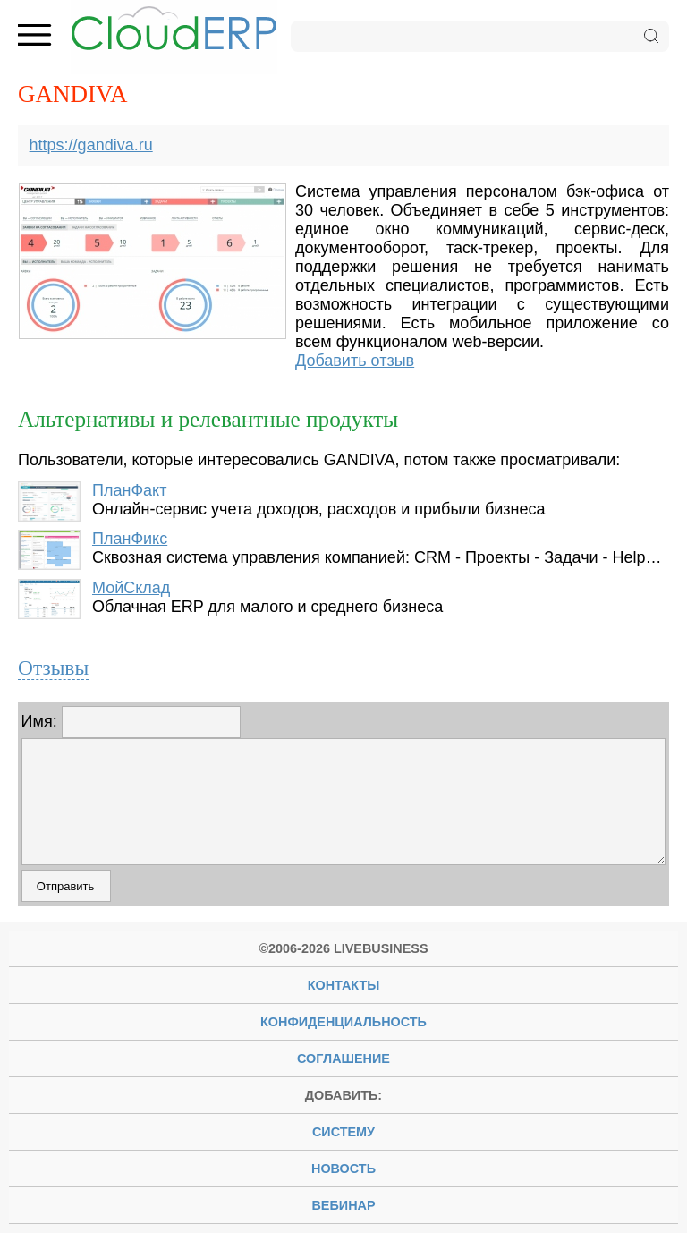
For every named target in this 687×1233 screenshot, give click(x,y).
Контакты (344, 985)
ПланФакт (129, 490)
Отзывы (53, 667)
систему (343, 1132)
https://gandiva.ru (91, 145)
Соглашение (343, 1058)
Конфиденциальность (343, 1022)
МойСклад (131, 588)
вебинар (343, 1205)
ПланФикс (129, 539)
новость (343, 1168)
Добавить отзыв (354, 361)
